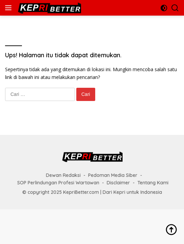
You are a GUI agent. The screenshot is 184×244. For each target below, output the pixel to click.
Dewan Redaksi (63, 175)
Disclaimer (118, 183)
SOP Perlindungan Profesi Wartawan (58, 183)
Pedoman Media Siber (112, 175)
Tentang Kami (152, 183)
